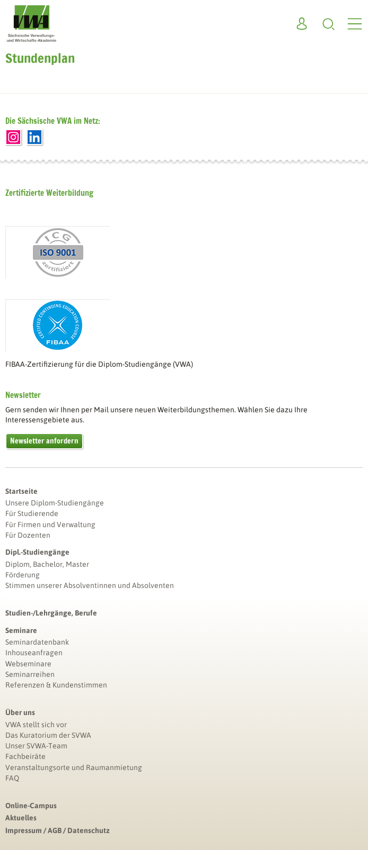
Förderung (22, 575)
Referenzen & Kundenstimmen (56, 685)
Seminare (21, 630)
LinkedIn (34, 137)
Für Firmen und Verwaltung (50, 524)
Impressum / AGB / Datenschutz (57, 830)
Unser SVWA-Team (36, 746)
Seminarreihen (30, 674)
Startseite (21, 491)
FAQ (12, 778)
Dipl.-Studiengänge (37, 552)
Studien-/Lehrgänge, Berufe (51, 613)
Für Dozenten (27, 535)
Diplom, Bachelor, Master (47, 564)
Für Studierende (31, 513)
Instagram (13, 137)
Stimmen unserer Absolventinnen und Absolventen (89, 585)
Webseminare (28, 663)
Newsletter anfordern (44, 441)
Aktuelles (21, 817)
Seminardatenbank (37, 642)
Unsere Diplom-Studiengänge (54, 503)
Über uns (20, 712)
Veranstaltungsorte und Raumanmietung (73, 767)
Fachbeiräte (25, 756)
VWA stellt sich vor (36, 724)
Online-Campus (31, 805)
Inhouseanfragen (34, 652)
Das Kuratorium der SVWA (48, 735)
